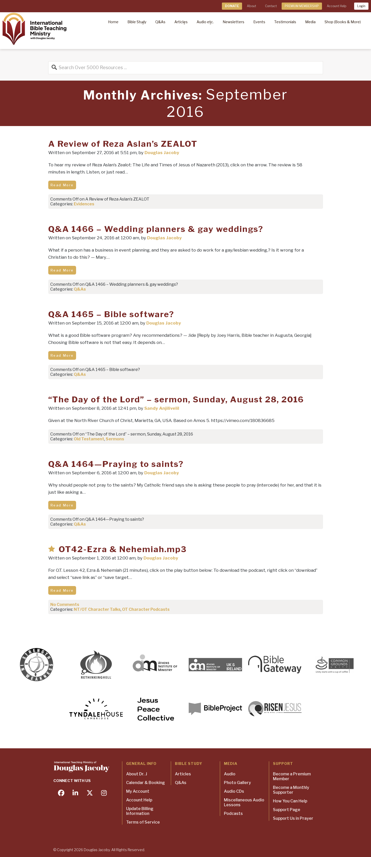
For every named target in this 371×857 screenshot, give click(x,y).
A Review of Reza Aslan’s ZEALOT (122, 144)
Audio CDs (234, 791)
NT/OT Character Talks (97, 609)
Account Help (336, 6)
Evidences (84, 204)
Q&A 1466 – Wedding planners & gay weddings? (155, 229)
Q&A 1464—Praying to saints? (116, 464)
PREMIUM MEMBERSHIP (302, 6)
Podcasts (233, 813)
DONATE (232, 6)
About (251, 6)
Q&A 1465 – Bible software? (111, 314)
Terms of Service (143, 822)
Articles (183, 774)
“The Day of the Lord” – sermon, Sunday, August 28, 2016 (176, 399)
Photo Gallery (237, 782)
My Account (137, 791)
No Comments (64, 604)
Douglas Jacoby (162, 152)
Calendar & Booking (145, 782)
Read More (62, 185)
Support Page (286, 809)
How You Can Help (290, 801)
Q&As (80, 289)
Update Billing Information (139, 811)
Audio (229, 774)
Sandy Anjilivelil (161, 408)
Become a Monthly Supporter (291, 790)
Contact (271, 6)
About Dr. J (136, 774)
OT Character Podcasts (146, 609)
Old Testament (89, 439)
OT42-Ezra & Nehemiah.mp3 (123, 549)
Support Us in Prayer (293, 818)
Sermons (115, 439)
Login (361, 6)
